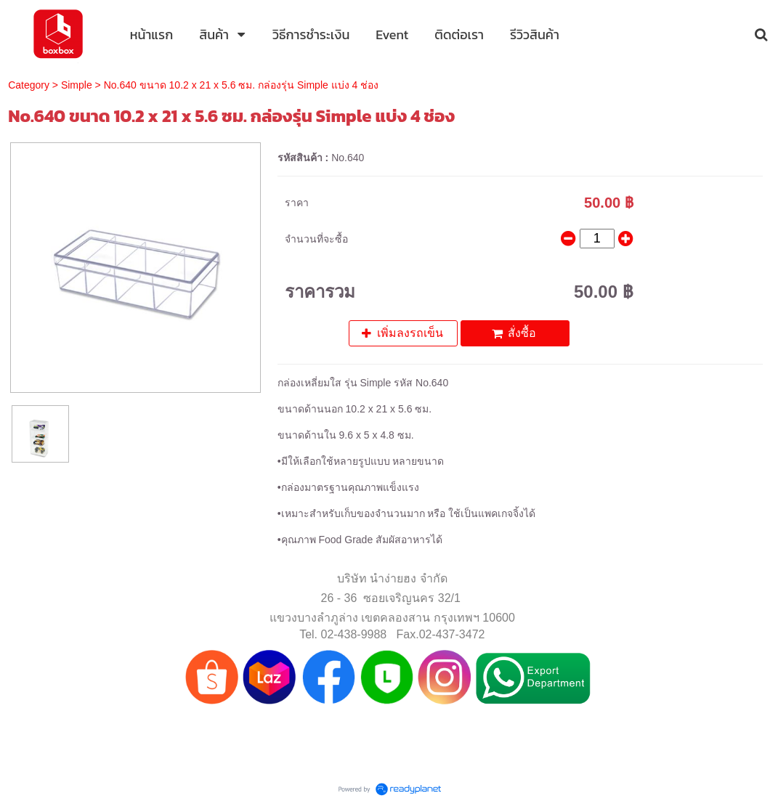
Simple (76, 85)
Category (28, 85)
